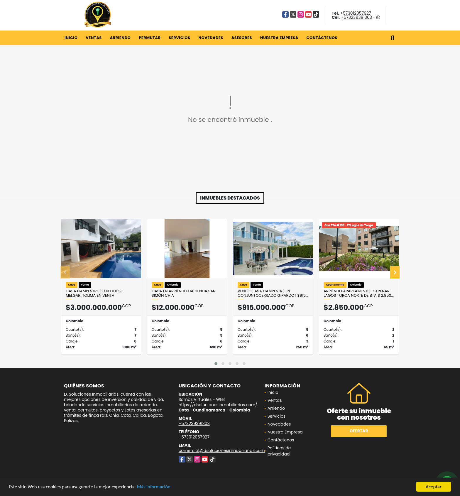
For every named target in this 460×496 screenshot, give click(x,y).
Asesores (241, 38)
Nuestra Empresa (279, 38)
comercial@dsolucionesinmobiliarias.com (222, 450)
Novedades (210, 38)
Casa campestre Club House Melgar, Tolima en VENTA (94, 293)
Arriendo (120, 38)
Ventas (94, 38)
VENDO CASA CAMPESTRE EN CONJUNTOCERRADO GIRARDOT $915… (273, 293)
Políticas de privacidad (279, 451)
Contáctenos (322, 38)
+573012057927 (355, 13)
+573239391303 (356, 17)
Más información (156, 487)
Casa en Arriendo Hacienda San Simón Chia (184, 293)
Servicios (179, 38)
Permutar (149, 38)
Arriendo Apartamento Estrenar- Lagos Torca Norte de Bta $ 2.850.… (359, 293)
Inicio (71, 38)
